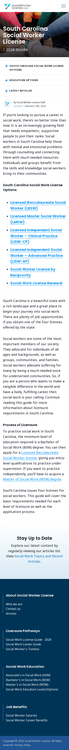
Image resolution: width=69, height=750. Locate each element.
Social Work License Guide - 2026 (28, 640)
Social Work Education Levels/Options (32, 689)
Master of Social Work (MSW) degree (32, 479)
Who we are (14, 604)
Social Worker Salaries (21, 715)
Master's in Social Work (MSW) (27, 685)
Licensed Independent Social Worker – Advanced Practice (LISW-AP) (36, 255)
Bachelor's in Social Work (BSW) (28, 680)
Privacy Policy (22, 745)
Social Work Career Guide (23, 644)
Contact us (13, 609)
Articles (11, 614)
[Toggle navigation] (63, 5)
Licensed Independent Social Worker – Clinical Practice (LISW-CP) (36, 235)
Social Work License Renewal (36, 283)
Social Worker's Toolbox (22, 649)
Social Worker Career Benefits (26, 720)
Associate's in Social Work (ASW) (28, 675)
